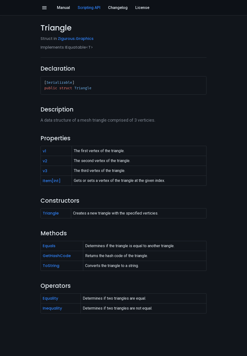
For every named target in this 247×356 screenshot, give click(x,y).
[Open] (44, 8)
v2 (45, 161)
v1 (44, 151)
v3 (45, 171)
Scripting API (89, 7)
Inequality (52, 308)
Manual (63, 7)
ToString (51, 265)
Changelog (118, 7)
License (142, 7)
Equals (49, 246)
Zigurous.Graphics (76, 38)
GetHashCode (57, 256)
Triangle (51, 213)
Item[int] (52, 181)
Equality (50, 298)
